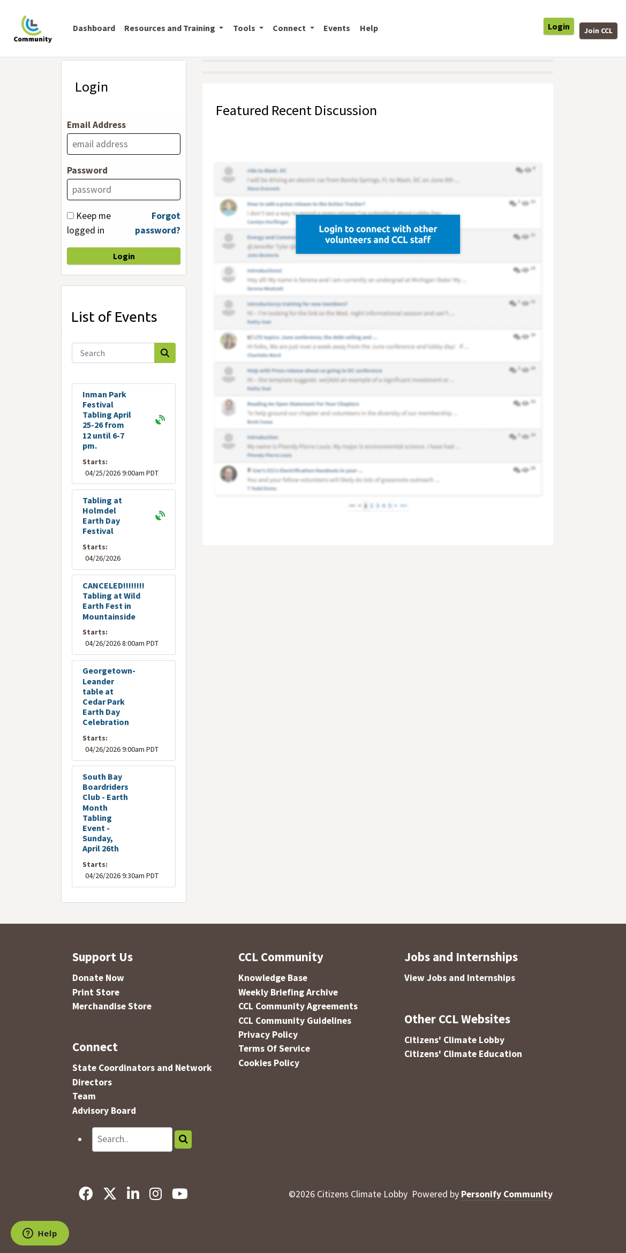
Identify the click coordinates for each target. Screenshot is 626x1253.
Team (84, 1096)
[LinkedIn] (133, 1194)
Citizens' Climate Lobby (454, 1040)
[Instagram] (156, 1194)
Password (87, 170)
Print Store (95, 992)
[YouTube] (180, 1194)
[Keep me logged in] (70, 215)
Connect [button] (290, 27)
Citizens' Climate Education (463, 1054)
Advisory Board (104, 1110)
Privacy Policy (268, 1034)
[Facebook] (85, 1194)
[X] (109, 1194)
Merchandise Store (112, 1006)
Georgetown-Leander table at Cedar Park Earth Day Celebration (108, 696)
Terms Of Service (274, 1048)
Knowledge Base (272, 978)
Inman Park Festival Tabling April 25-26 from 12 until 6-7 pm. (106, 420)
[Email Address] (123, 144)
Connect (95, 1046)
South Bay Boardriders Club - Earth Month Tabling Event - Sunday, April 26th (105, 812)
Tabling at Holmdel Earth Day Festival (102, 516)
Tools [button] (245, 27)
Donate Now (98, 978)
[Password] (123, 189)
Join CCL (598, 30)
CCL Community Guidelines (294, 1020)
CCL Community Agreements (298, 1006)
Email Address (96, 125)
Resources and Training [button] (170, 27)
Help (369, 27)
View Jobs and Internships (459, 978)
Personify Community (507, 1194)
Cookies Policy (268, 1063)
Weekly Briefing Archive (288, 992)
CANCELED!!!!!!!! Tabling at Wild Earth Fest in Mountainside (113, 601)
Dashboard (94, 27)
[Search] (113, 353)
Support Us (102, 956)
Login (559, 26)
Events (336, 27)
